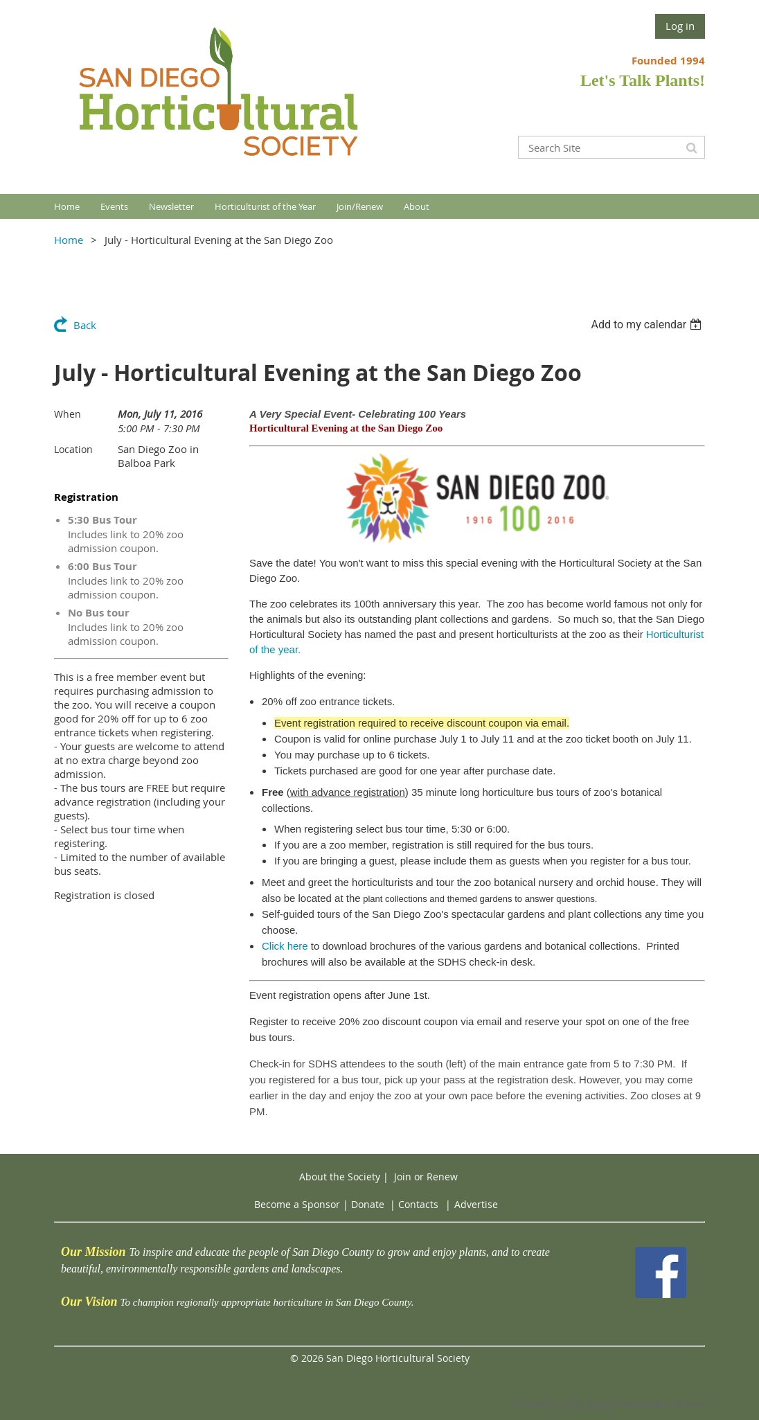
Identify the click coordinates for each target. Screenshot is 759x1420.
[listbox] (648, 324)
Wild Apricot (590, 1404)
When (67, 413)
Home (68, 240)
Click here (285, 946)
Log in (680, 26)
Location (73, 449)
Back (84, 325)
